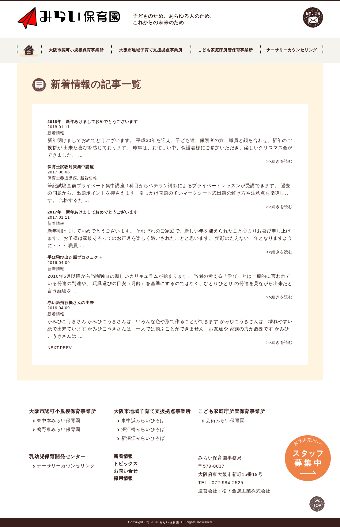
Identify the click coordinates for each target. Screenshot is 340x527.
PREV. (66, 347)
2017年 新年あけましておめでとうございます (92, 212)
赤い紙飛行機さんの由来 (70, 302)
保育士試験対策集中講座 (70, 167)
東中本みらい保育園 (58, 420)
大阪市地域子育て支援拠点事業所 (151, 50)
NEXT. (53, 347)
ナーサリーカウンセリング (291, 50)
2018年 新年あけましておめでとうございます (92, 121)
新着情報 (55, 133)
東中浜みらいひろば (143, 420)
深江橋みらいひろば (143, 429)
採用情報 (123, 478)
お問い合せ (126, 470)
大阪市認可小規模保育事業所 (62, 411)
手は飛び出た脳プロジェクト (74, 257)
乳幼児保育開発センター (57, 456)
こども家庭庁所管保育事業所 (231, 411)
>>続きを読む (279, 161)
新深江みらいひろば (143, 438)
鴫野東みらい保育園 (58, 429)
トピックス (126, 463)
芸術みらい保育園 (225, 420)
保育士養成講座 (62, 178)
